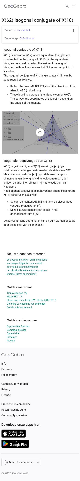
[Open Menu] (74, 6)
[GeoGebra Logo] (15, 6)
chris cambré (22, 30)
